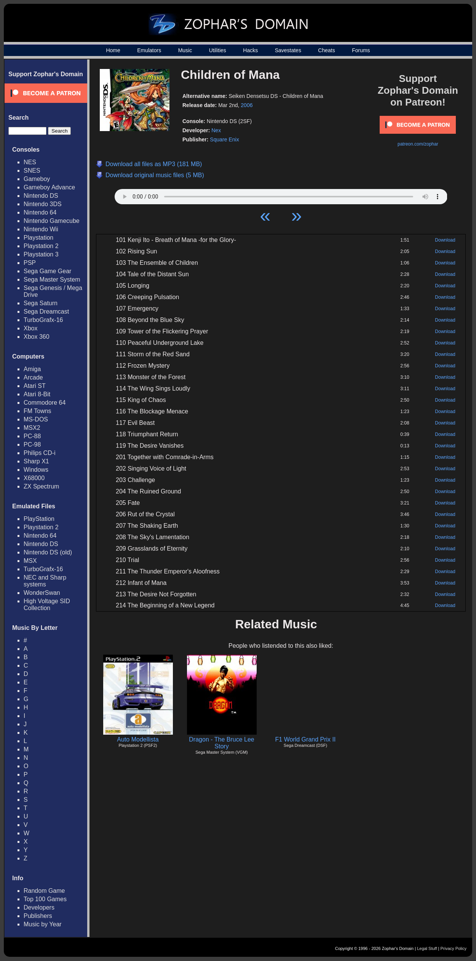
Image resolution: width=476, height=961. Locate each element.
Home (113, 50)
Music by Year (43, 924)
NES (30, 162)
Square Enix (224, 139)
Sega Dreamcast (46, 311)
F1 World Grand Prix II (305, 739)
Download (445, 240)
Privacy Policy (453, 948)
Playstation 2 (41, 246)
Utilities (217, 50)
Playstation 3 (41, 254)
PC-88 (32, 436)
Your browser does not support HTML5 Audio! (281, 194)
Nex (216, 130)
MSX (30, 560)
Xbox (30, 328)
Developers (39, 907)
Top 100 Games (45, 899)
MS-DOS (36, 419)
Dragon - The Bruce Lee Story (221, 743)
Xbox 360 (37, 336)
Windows (36, 469)
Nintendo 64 (40, 212)
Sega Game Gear (47, 271)
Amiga (32, 369)
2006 (246, 105)
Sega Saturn (41, 303)
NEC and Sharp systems (45, 581)
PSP (30, 262)
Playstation (38, 237)
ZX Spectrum (41, 486)
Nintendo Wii (41, 229)
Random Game (44, 890)
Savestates (288, 50)
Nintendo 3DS (43, 204)
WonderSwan (42, 592)
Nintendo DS (41, 195)
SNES (32, 170)
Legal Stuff (427, 948)
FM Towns (37, 411)
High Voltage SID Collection (47, 604)
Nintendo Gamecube (52, 221)
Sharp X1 (36, 461)
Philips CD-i (40, 453)
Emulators (149, 50)
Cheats (326, 50)
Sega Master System (52, 279)
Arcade (33, 377)
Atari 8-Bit (37, 394)
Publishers (38, 916)
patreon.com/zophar (418, 144)
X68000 (34, 478)
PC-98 (32, 444)
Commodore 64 (44, 402)
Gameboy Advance (49, 187)
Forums (361, 50)
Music (185, 50)
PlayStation (39, 519)
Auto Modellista (137, 739)
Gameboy (37, 179)
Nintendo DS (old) (48, 552)
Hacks (250, 50)
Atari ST (35, 386)
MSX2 (32, 427)
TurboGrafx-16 (43, 320)
